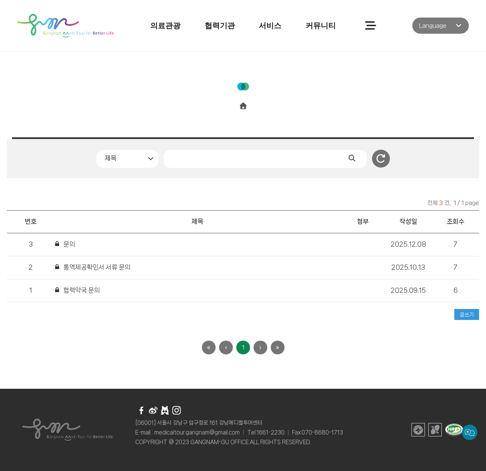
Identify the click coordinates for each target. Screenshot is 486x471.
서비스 (270, 25)
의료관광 (165, 25)
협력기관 (220, 25)
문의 (69, 244)
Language (432, 25)
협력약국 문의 (81, 290)
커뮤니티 (321, 25)
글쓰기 (466, 315)
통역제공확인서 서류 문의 (97, 267)
